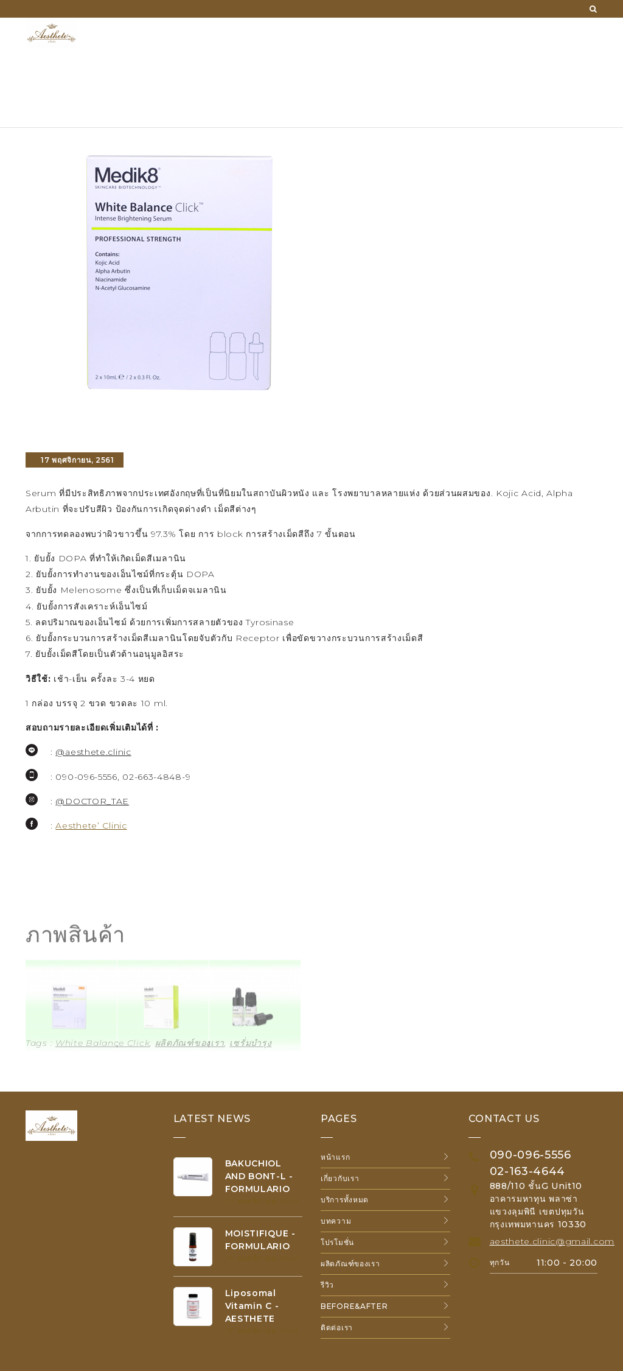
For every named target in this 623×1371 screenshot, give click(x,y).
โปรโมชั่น (337, 1242)
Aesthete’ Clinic (91, 825)
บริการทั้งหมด (345, 1199)
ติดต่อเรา (337, 1327)
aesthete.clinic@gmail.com (552, 1241)
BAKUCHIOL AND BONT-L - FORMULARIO (259, 1176)
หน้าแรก (335, 1157)
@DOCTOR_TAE (92, 801)
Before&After (354, 1306)
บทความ (336, 1220)
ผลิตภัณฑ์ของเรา (350, 1263)
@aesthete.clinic (93, 751)
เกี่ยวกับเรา (340, 1178)
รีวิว (327, 1284)
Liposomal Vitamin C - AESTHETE (252, 1306)
